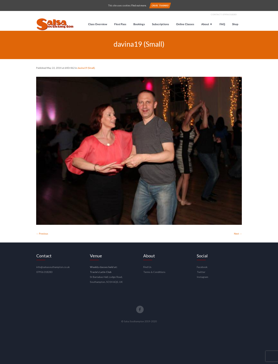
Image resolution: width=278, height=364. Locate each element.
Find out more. (138, 5)
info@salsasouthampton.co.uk (53, 266)
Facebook (202, 266)
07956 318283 (230, 14)
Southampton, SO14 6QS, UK (106, 281)
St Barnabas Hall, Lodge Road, (106, 276)
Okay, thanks (160, 5)
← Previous (42, 233)
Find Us (147, 266)
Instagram (202, 276)
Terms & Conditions (154, 271)
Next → (238, 233)
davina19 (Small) (86, 68)
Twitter (201, 271)
